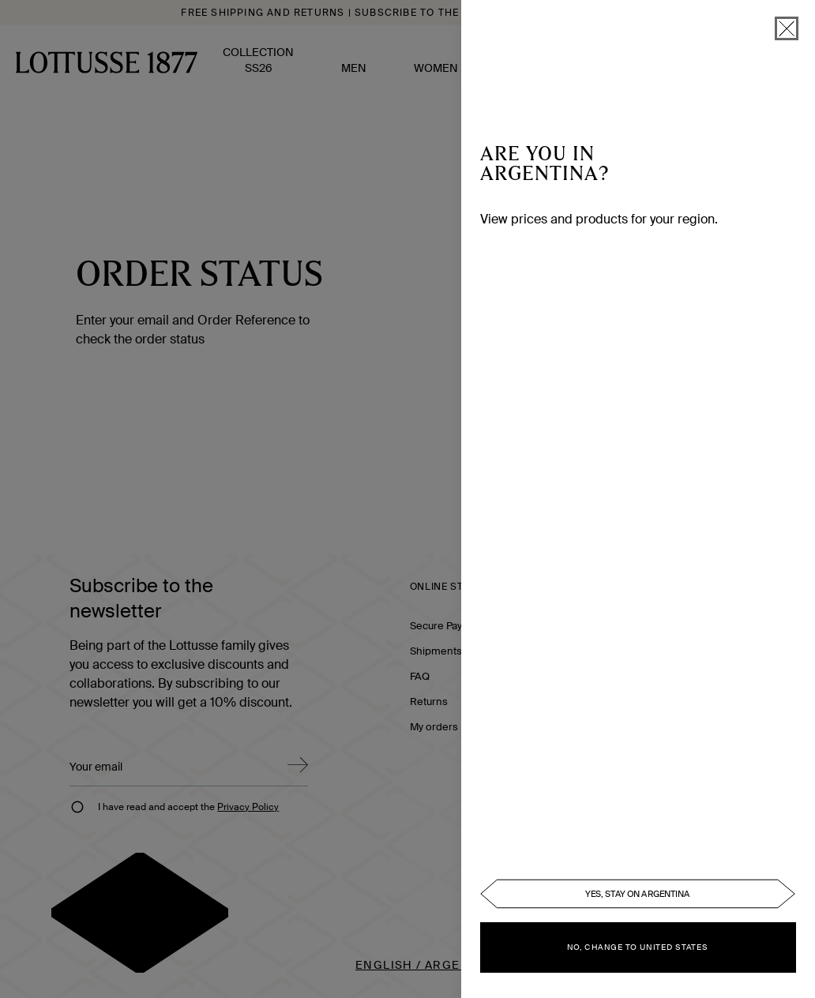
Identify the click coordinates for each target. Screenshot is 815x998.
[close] (786, 28)
